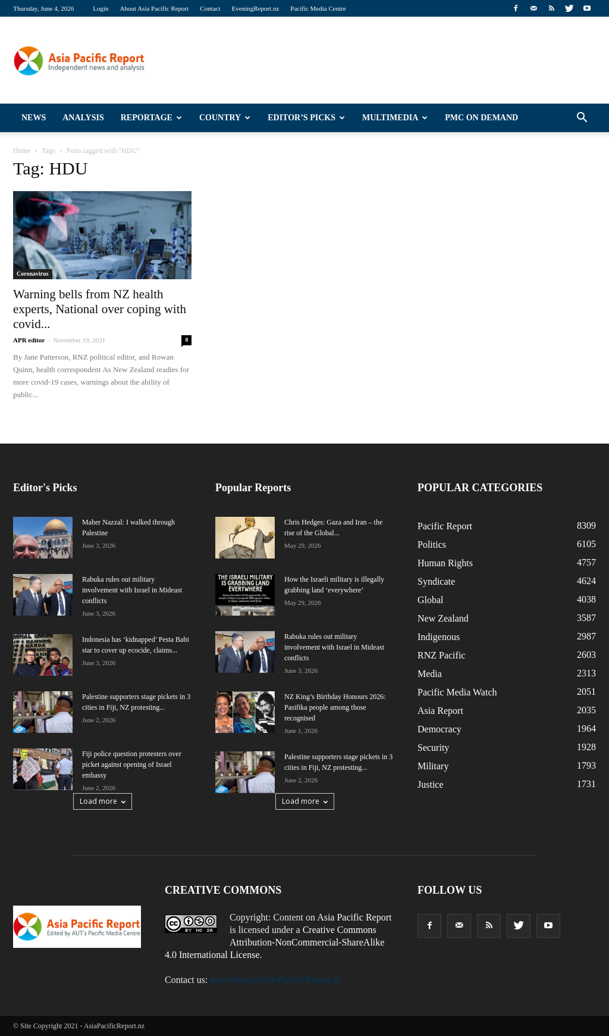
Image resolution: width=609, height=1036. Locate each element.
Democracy (439, 729)
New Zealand (443, 618)
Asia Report (440, 711)
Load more (102, 801)
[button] (581, 118)
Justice (430, 784)
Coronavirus (33, 273)
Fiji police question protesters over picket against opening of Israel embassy (131, 764)
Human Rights (445, 563)
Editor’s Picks (306, 117)
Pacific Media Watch (457, 692)
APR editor (29, 340)
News (33, 117)
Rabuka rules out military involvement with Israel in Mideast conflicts (132, 590)
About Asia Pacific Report (154, 8)
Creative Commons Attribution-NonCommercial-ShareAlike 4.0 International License (274, 942)
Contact (210, 8)
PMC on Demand (481, 117)
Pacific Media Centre (318, 8)
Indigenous (438, 637)
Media (429, 674)
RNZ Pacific (441, 655)
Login (100, 8)
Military (432, 766)
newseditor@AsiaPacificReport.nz (275, 980)
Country (224, 117)
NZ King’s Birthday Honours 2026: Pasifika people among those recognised (335, 707)
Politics (431, 544)
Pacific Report (444, 526)
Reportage (151, 117)
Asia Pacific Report (354, 917)
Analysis (83, 117)
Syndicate (436, 581)
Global (430, 600)
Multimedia (395, 117)
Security (433, 747)
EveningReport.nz (256, 8)
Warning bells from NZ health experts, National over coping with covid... (99, 309)
